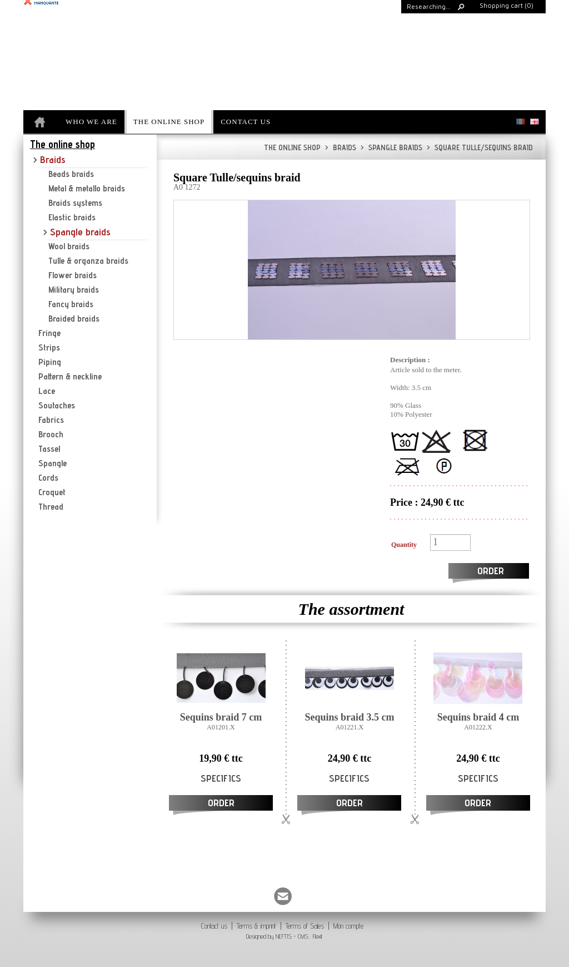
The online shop (292, 147)
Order (490, 570)
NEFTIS (284, 936)
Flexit (318, 936)
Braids (340, 147)
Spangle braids (391, 147)
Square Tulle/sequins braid (480, 147)
